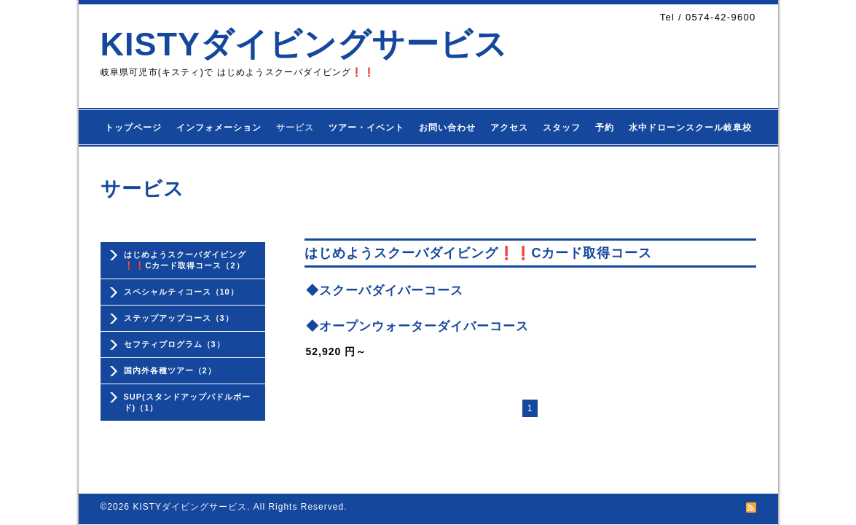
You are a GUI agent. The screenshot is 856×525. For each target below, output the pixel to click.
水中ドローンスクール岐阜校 (690, 127)
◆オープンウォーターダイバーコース (417, 326)
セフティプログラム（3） (174, 344)
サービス (295, 127)
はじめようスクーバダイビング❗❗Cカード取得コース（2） (185, 260)
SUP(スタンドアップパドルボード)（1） (187, 402)
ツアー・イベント (366, 127)
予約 (604, 127)
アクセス (509, 127)
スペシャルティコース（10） (181, 291)
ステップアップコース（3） (179, 318)
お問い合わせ (447, 127)
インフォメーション (219, 127)
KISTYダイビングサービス (305, 44)
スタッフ (562, 127)
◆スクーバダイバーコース (384, 291)
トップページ (133, 127)
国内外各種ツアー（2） (170, 370)
